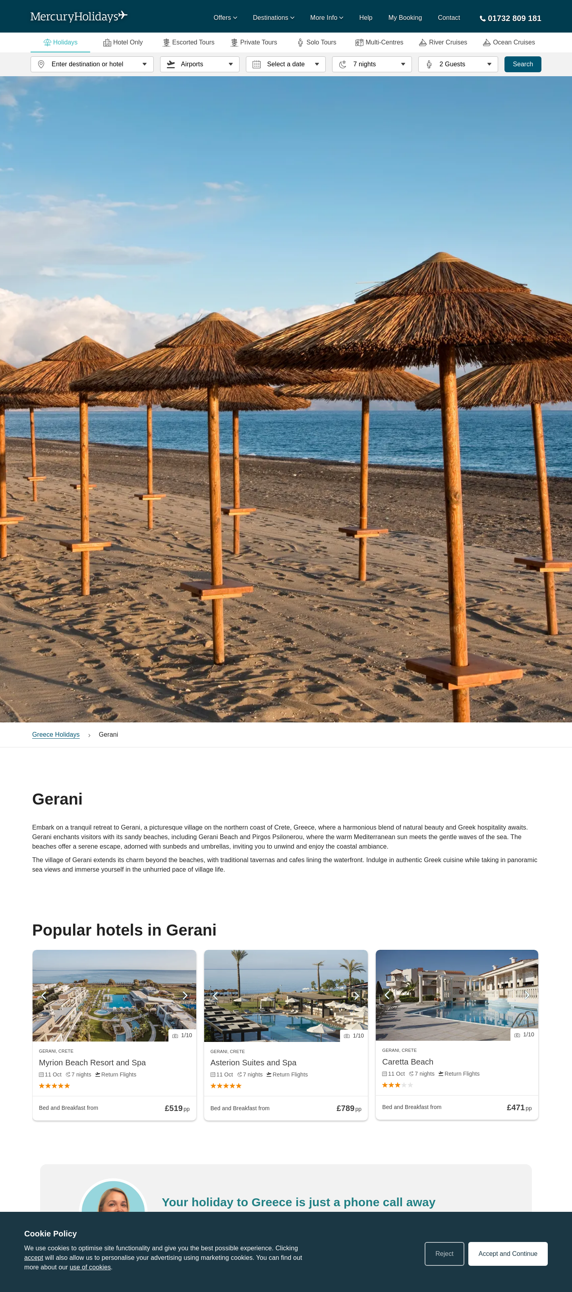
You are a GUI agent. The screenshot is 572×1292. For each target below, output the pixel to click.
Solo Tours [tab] (316, 42)
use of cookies (90, 1267)
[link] (114, 1035)
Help (366, 17)
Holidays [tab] (60, 42)
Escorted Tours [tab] (188, 42)
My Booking (405, 17)
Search (523, 64)
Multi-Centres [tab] (379, 42)
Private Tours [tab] (253, 42)
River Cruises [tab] (443, 42)
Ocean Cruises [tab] (509, 42)
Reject (444, 1253)
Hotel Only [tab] (123, 42)
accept (33, 1257)
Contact (449, 17)
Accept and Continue (508, 1253)
